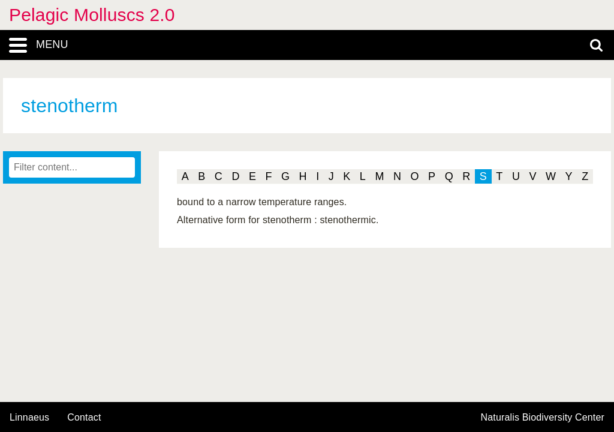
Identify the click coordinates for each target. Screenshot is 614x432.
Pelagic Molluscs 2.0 (92, 15)
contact (84, 417)
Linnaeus (29, 417)
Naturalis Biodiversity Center (543, 417)
